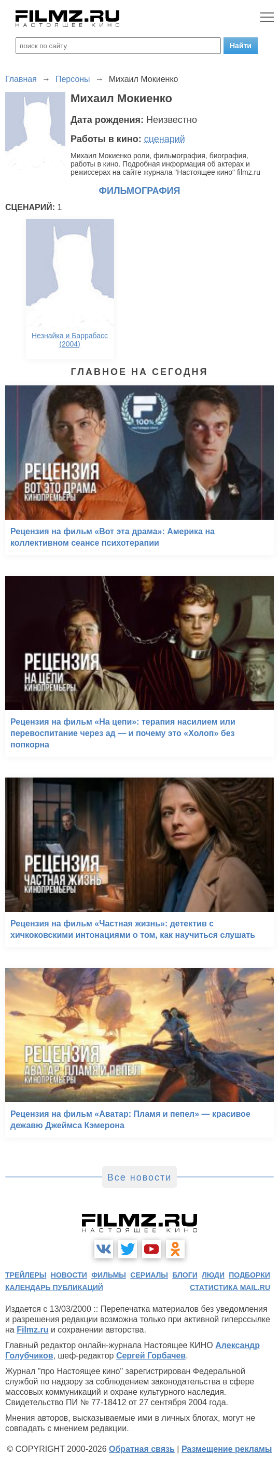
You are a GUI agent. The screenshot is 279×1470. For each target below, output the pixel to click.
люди (213, 1275)
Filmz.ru (32, 1329)
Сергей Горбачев (151, 1355)
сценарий (164, 139)
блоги (184, 1275)
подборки (249, 1275)
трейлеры (26, 1275)
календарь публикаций (54, 1287)
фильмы (108, 1275)
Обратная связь (142, 1449)
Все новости (139, 1177)
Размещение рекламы (227, 1449)
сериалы (149, 1275)
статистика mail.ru (230, 1287)
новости (69, 1275)
